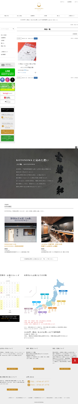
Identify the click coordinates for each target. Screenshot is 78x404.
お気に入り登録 (58, 397)
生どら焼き (19, 15)
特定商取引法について (40, 397)
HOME (72, 24)
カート (76, 1)
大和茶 (45, 15)
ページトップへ (76, 147)
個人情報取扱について (21, 397)
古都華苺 (33, 15)
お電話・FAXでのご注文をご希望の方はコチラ (7, 132)
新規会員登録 (50, 397)
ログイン (62, 1)
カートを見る (67, 397)
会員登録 (70, 1)
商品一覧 (7, 15)
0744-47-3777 (8, 117)
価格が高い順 (30, 38)
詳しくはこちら (12, 368)
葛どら (58, 15)
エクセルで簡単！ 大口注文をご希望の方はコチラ (7, 138)
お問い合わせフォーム (39, 389)
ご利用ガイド (71, 15)
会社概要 (3, 54)
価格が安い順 (24, 38)
